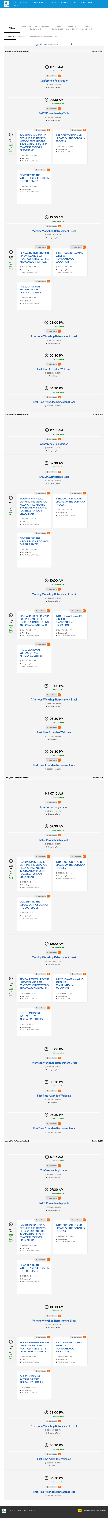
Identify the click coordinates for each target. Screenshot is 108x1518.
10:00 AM (58, 218)
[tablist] (54, 28)
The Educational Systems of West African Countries (31, 289)
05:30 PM (58, 356)
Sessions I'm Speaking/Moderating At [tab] (43, 36)
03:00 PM (58, 323)
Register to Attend (38, 3)
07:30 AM (58, 101)
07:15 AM (58, 68)
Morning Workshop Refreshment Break (54, 231)
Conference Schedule (60, 3)
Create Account (21, 3)
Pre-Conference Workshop (30, 161)
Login (16, 6)
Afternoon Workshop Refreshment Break (54, 336)
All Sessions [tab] (9, 36)
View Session (52, 76)
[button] (59, 76)
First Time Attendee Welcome (54, 369)
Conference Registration (54, 80)
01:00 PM (11, 260)
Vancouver (79, 3)
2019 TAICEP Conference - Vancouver (23, 1510)
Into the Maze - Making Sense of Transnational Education (69, 257)
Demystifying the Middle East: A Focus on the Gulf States (34, 178)
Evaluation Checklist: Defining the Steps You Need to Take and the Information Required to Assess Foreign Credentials (33, 143)
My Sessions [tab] (21, 36)
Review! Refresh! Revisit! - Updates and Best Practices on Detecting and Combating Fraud (34, 257)
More (91, 3)
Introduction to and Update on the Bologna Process (70, 138)
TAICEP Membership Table (54, 113)
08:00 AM (11, 142)
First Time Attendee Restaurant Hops (54, 402)
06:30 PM (58, 389)
